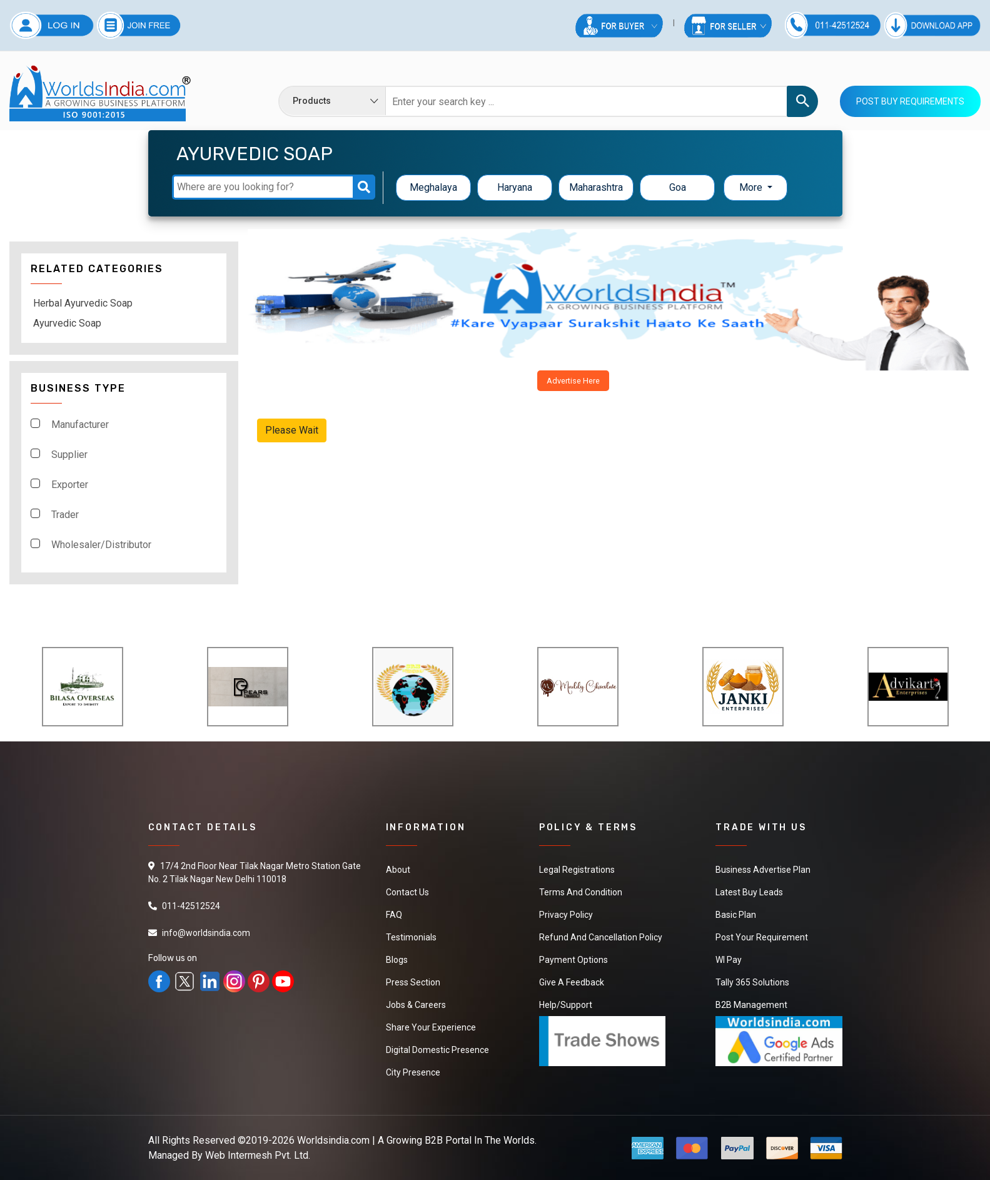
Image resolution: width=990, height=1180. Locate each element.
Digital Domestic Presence (437, 1050)
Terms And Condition (580, 892)
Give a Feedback (571, 982)
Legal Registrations (577, 870)
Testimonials (411, 937)
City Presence (413, 1072)
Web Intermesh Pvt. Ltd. (257, 1155)
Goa (677, 187)
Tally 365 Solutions (752, 982)
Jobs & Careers (416, 1005)
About (398, 870)
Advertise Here (573, 380)
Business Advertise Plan (763, 870)
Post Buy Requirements (910, 101)
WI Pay (728, 960)
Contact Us (407, 892)
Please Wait (291, 430)
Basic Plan (735, 915)
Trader (65, 515)
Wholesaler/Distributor (101, 545)
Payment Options (573, 960)
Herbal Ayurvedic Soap (83, 303)
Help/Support (565, 1005)
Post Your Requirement (761, 937)
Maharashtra (596, 187)
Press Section (413, 982)
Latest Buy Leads (749, 892)
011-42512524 (191, 906)
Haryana (514, 187)
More (752, 187)
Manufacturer (80, 424)
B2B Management (751, 1005)
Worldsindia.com (333, 1140)
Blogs (397, 960)
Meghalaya (433, 187)
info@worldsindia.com (206, 933)
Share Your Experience (431, 1027)
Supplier (69, 454)
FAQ (394, 915)
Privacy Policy (566, 915)
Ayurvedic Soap (67, 323)
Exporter (69, 485)
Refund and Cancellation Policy (600, 937)
